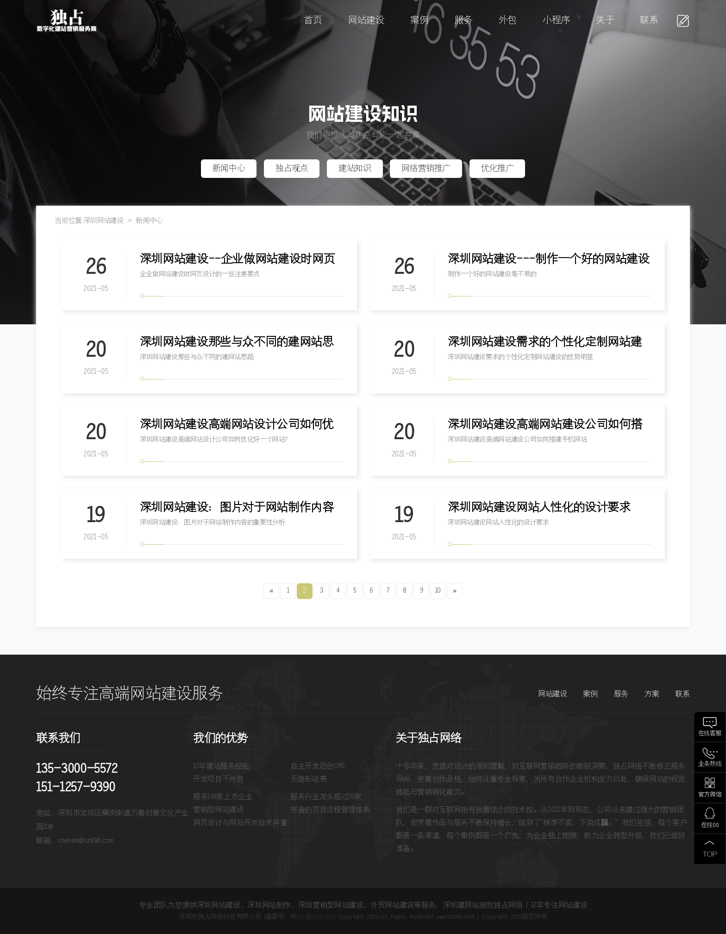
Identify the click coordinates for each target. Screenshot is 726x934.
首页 (313, 20)
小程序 (556, 20)
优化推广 (497, 168)
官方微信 (710, 794)
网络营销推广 (426, 168)
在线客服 (710, 733)
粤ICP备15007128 (311, 917)
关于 (605, 20)
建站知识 (354, 168)
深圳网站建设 (103, 221)
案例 (419, 20)
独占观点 (291, 168)
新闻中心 (229, 168)
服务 (464, 20)
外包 (508, 20)
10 (438, 591)
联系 (649, 20)
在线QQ (710, 825)
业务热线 (710, 764)
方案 (652, 694)
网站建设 (366, 20)
